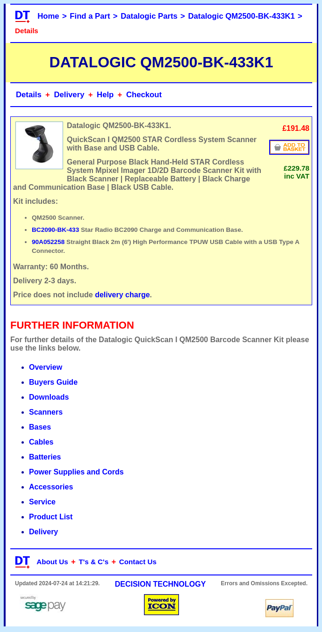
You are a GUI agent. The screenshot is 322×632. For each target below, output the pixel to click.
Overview (45, 367)
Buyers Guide (53, 382)
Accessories (51, 487)
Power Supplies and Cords (76, 472)
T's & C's (93, 562)
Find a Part (90, 16)
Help (105, 94)
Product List (50, 517)
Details (29, 94)
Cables (41, 442)
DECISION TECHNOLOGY (160, 584)
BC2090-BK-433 (55, 229)
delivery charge (122, 295)
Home (48, 16)
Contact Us (138, 562)
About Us (52, 562)
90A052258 (48, 241)
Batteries (45, 457)
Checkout (144, 94)
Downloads (49, 397)
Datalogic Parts (149, 16)
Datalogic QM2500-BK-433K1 (241, 16)
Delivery (69, 94)
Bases (40, 427)
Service (42, 502)
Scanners (46, 412)
